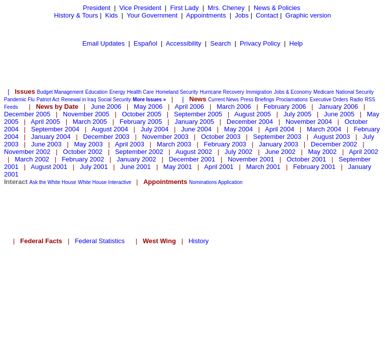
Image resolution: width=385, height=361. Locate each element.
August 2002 (193, 151)
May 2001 (177, 166)
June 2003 (46, 144)
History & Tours (76, 15)
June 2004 (196, 129)
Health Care (140, 92)
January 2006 (338, 106)
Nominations (203, 182)
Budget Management (60, 92)
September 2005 (198, 114)
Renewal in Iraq (78, 99)
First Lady (184, 8)
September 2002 (139, 151)
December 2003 (106, 136)
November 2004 (309, 121)
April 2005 (45, 121)
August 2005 (252, 114)
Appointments (206, 15)
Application (230, 182)
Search (220, 43)
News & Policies (277, 8)
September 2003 (277, 136)
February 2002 (83, 159)
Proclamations (292, 99)
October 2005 (141, 114)
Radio (356, 99)
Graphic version (308, 15)
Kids (111, 15)
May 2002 (322, 151)
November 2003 (165, 136)
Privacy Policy (260, 43)
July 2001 (94, 166)
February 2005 (141, 121)
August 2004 (109, 129)
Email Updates (103, 43)
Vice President (140, 8)
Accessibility (184, 43)
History (198, 241)
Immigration (259, 92)
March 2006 (234, 106)
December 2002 (334, 144)
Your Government (152, 15)
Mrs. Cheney (226, 8)
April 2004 (279, 129)
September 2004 (55, 129)
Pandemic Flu (19, 99)
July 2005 (298, 114)
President (96, 8)
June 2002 (280, 151)
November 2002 (27, 151)
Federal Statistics (100, 241)
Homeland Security (176, 92)
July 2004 (155, 129)
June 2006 (106, 106)
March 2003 (174, 144)
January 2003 (278, 144)
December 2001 (192, 159)
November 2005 (86, 114)
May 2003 (88, 144)
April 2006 (190, 106)
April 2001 (219, 166)
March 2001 (263, 166)
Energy (117, 92)
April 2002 (363, 151)
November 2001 (251, 159)
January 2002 (136, 159)
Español (145, 43)
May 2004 (238, 129)
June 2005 (339, 114)
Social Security (114, 99)
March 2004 (324, 129)
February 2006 (285, 106)
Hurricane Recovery (222, 92)
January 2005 (194, 121)
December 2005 (27, 114)
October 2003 (221, 136)
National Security (355, 92)
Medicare (323, 92)
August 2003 (331, 136)
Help (296, 43)
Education (96, 92)
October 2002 (83, 151)
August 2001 (49, 166)
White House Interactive (104, 182)
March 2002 (32, 159)
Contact (267, 15)
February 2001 (314, 166)
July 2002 (239, 151)
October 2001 (306, 159)
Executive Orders (329, 99)
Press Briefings (257, 99)
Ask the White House (53, 182)
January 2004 (51, 136)
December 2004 (250, 121)
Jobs (242, 15)
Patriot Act (48, 99)
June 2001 (135, 166)
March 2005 (90, 121)
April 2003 (129, 144)
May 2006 (148, 106)
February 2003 (225, 144)
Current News (223, 99)
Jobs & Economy (292, 92)
